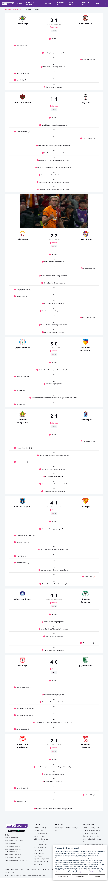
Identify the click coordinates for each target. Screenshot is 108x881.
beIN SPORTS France (11, 843)
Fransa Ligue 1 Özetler (90, 842)
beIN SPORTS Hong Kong (13, 849)
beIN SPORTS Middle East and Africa (16, 860)
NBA (56, 831)
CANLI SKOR (71, 3)
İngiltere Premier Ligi (40, 836)
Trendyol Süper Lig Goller (91, 828)
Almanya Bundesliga (40, 847)
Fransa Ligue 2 (38, 864)
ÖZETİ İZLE (55, 27)
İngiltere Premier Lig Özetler (92, 836)
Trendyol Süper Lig (40, 828)
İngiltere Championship (41, 859)
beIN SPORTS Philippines (13, 855)
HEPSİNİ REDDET (80, 876)
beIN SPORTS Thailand (12, 852)
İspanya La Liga (39, 853)
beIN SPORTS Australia (12, 846)
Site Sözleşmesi (31, 869)
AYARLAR (97, 876)
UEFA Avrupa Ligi (39, 842)
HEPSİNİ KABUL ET (63, 876)
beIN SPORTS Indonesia (12, 858)
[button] (8, 3)
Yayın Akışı (14, 869)
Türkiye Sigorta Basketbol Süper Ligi (66, 828)
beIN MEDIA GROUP (11, 838)
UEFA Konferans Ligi (40, 845)
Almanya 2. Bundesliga (41, 862)
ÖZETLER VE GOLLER (30, 3)
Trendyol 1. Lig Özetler (90, 833)
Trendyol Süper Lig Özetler (91, 831)
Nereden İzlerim (10, 872)
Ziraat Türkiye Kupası (40, 833)
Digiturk (7, 835)
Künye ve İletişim (43, 869)
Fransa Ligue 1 (38, 850)
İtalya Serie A (38, 856)
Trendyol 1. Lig (38, 831)
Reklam (22, 869)
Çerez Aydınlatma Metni (87, 872)
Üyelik (7, 869)
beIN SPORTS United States (14, 841)
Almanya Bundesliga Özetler (92, 839)
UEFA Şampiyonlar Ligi (41, 839)
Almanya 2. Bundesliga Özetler (93, 845)
